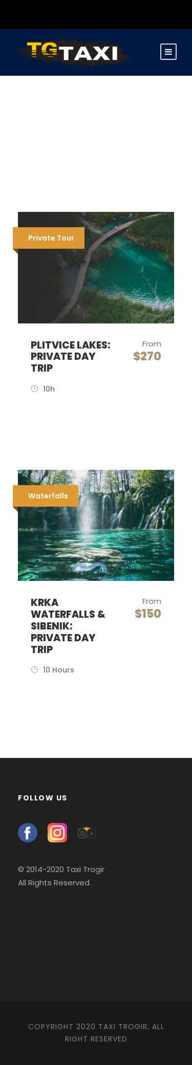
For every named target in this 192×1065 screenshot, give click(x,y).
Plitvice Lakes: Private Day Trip (70, 357)
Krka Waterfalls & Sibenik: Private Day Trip (68, 626)
